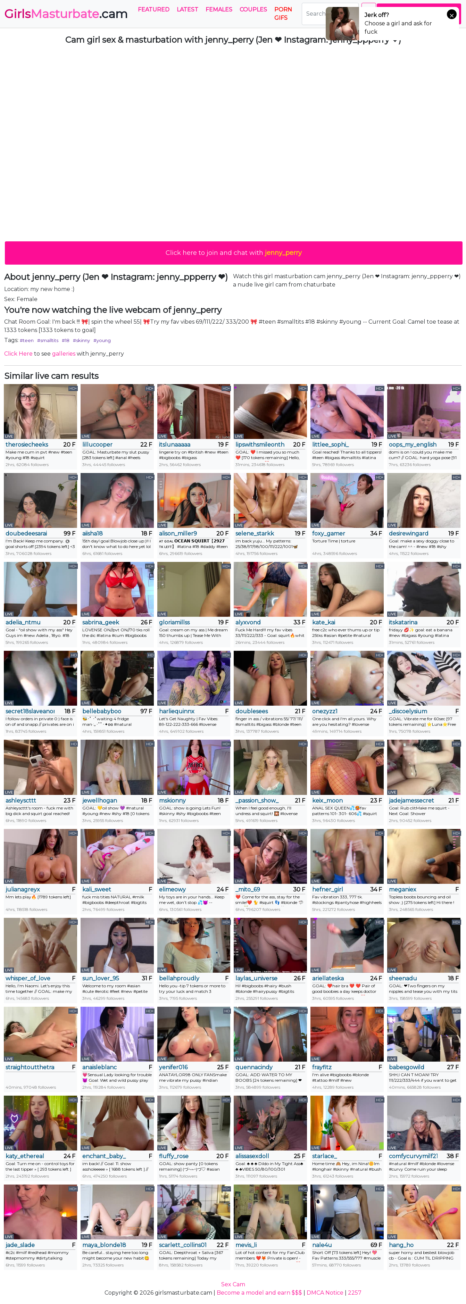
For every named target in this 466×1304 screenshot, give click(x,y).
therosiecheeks (27, 444)
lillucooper (97, 444)
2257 (354, 1292)
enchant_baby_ (104, 1156)
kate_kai (323, 622)
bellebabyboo (101, 711)
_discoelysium (408, 711)
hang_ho (401, 1245)
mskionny (172, 800)
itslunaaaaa (174, 444)
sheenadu (403, 978)
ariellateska (328, 978)
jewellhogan (99, 800)
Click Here (18, 353)
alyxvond (248, 622)
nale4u (322, 1245)
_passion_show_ (256, 800)
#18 (65, 340)
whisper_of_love (28, 978)
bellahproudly (179, 978)
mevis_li (246, 1245)
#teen (27, 340)
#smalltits (47, 340)
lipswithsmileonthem (259, 444)
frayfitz (322, 1067)
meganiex (402, 889)
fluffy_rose (174, 1156)
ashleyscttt (21, 800)
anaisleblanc (99, 1067)
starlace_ (324, 1156)
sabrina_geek (100, 622)
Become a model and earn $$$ (259, 1292)
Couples (253, 9)
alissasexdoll (252, 1156)
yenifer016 (173, 1067)
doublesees (251, 711)
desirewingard (408, 533)
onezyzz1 (325, 711)
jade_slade (20, 1245)
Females (219, 9)
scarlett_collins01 (183, 1245)
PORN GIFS (283, 13)
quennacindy (254, 1067)
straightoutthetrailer (30, 1067)
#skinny (81, 340)
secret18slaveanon (30, 711)
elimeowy (172, 889)
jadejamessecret (411, 800)
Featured (153, 9)
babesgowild (406, 1067)
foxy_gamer (328, 533)
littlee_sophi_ (330, 444)
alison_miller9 (178, 533)
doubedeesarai (26, 533)
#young (102, 340)
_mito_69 (247, 889)
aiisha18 (92, 533)
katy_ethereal (25, 1156)
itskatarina (403, 622)
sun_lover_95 (100, 978)
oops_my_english (412, 444)
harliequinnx (176, 711)
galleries (63, 353)
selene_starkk (254, 533)
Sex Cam (233, 1284)
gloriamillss (174, 622)
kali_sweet (96, 889)
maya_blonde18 (104, 1245)
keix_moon (327, 800)
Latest (187, 9)
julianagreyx (23, 889)
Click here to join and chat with (234, 253)
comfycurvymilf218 (413, 1156)
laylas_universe (256, 978)
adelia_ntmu (23, 622)
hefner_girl (327, 889)
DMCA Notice (325, 1292)
